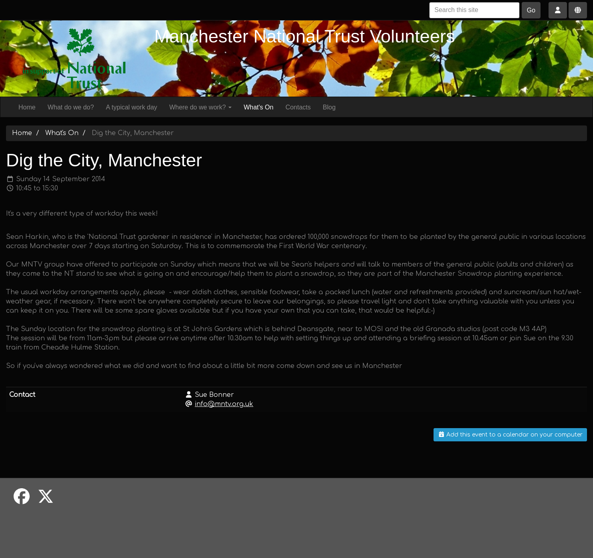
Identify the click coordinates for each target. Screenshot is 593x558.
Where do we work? (200, 107)
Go (531, 10)
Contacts (298, 107)
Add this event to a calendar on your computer (510, 435)
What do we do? (71, 107)
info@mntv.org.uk (224, 404)
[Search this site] (474, 10)
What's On (258, 107)
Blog (329, 107)
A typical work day (131, 107)
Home (27, 107)
